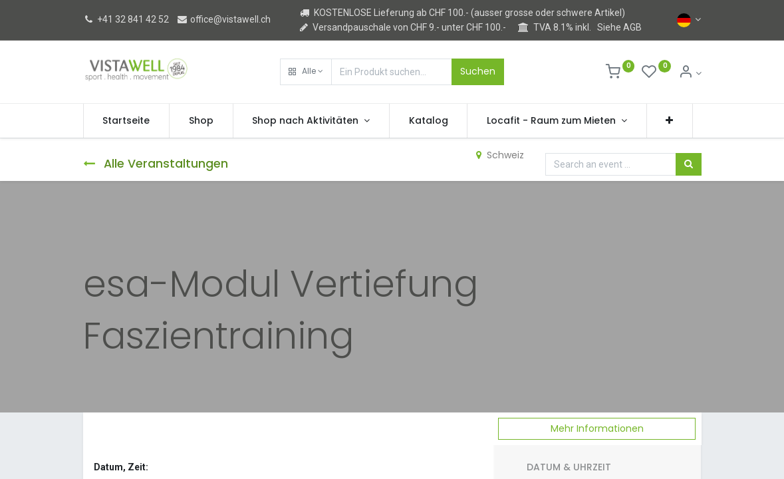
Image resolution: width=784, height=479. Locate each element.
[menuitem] (127, 121)
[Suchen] (689, 164)
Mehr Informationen (597, 428)
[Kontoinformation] (690, 73)
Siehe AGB (619, 27)
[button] (306, 72)
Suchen (477, 71)
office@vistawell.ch (223, 19)
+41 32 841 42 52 (126, 19)
